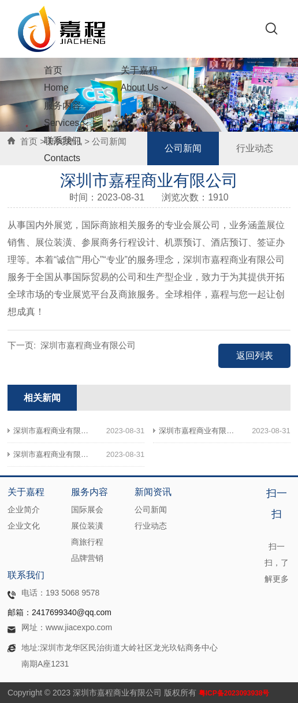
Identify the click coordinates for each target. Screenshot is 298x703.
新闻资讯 (159, 116)
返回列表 (254, 355)
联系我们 (62, 149)
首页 (56, 78)
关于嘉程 (145, 78)
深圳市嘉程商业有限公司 (88, 345)
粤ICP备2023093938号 (234, 693)
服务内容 (66, 114)
